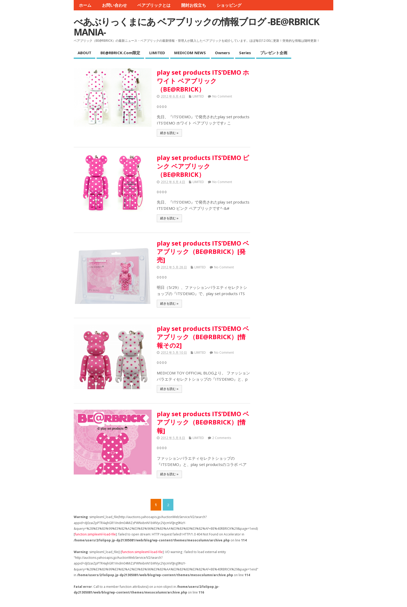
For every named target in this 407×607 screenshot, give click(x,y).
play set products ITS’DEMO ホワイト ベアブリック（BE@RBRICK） (203, 80)
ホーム (85, 5)
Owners (222, 52)
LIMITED (157, 52)
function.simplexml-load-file (95, 534)
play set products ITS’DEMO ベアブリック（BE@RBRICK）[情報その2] (203, 337)
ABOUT (84, 52)
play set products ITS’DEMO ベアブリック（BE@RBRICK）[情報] (203, 422)
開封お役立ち (193, 5)
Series (245, 52)
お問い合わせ (114, 5)
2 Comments (221, 438)
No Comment (222, 96)
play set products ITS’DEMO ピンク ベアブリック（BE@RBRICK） (203, 166)
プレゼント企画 (273, 52)
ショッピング (228, 5)
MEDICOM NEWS (190, 52)
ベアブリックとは (154, 5)
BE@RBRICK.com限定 (120, 52)
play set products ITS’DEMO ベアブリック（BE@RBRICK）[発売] (203, 251)
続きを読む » (169, 133)
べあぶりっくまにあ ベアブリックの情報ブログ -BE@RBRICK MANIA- (196, 26)
